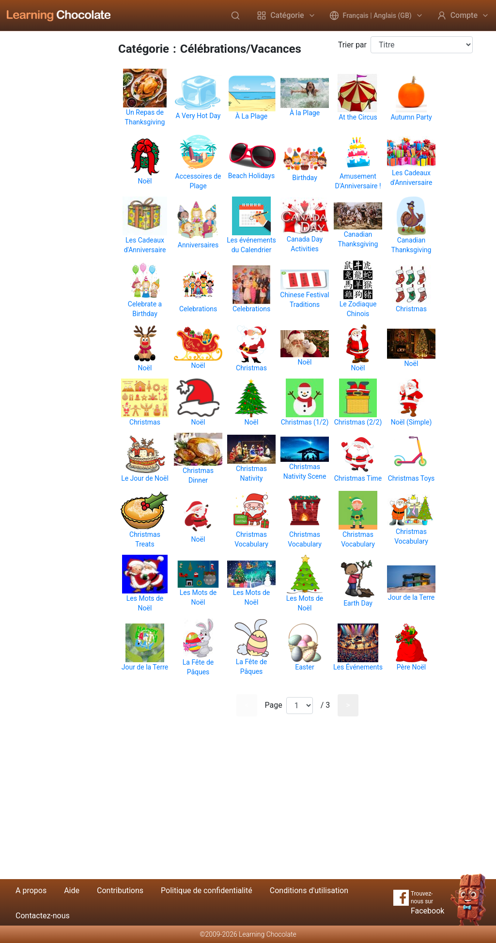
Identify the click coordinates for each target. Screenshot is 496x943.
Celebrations (198, 309)
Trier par (352, 44)
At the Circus (358, 117)
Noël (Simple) (411, 422)
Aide (71, 890)
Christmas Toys (411, 478)
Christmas (411, 309)
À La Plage (251, 116)
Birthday (304, 178)
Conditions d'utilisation (309, 890)
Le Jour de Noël (145, 478)
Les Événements (358, 667)
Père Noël (411, 667)
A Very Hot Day (198, 116)
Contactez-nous (43, 915)
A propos (31, 890)
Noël (145, 181)
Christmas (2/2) (358, 422)
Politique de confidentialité (206, 890)
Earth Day (357, 603)
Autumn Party (411, 117)
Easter (304, 667)
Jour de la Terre (411, 597)
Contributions (120, 890)
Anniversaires (198, 245)
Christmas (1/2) (305, 422)
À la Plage (305, 113)
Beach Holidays (251, 176)
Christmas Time (358, 478)
